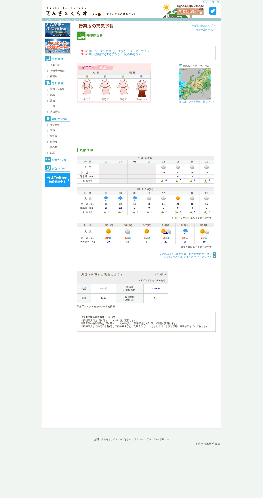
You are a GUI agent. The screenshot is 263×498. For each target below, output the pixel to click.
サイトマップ (211, 2)
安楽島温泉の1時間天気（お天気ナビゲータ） (185, 253)
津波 (52, 100)
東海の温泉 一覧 (205, 29)
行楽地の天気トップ (203, 25)
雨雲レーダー (57, 76)
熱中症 (53, 141)
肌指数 (53, 147)
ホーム (50, 19)
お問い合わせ (101, 439)
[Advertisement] (146, 126)
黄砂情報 (55, 124)
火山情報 (55, 111)
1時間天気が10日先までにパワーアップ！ (188, 256)
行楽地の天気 (63, 19)
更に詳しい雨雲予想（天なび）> (196, 101)
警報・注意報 (57, 89)
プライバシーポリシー (157, 439)
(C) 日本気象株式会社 (206, 443)
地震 (52, 95)
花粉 (52, 130)
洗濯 (52, 152)
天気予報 (55, 65)
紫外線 (53, 136)
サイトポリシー (135, 439)
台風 (52, 106)
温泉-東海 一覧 (81, 19)
